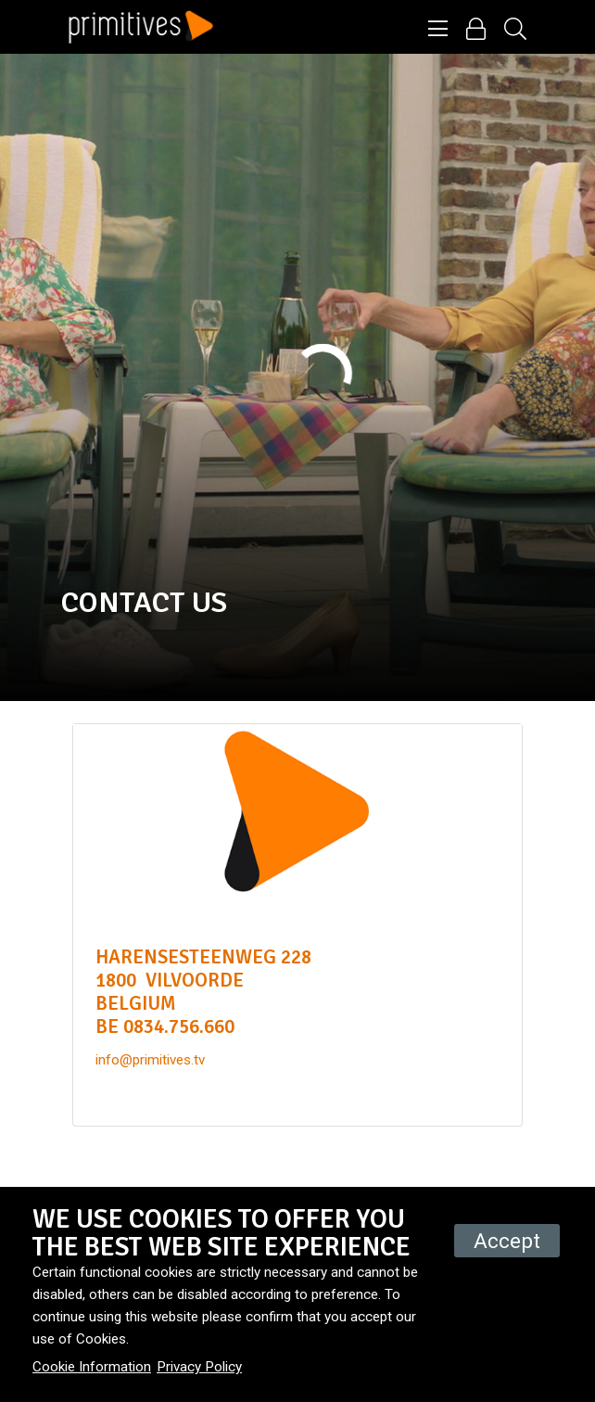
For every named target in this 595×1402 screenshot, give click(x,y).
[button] (438, 29)
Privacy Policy (199, 1366)
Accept (507, 1241)
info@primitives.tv (150, 1060)
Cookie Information (91, 1366)
